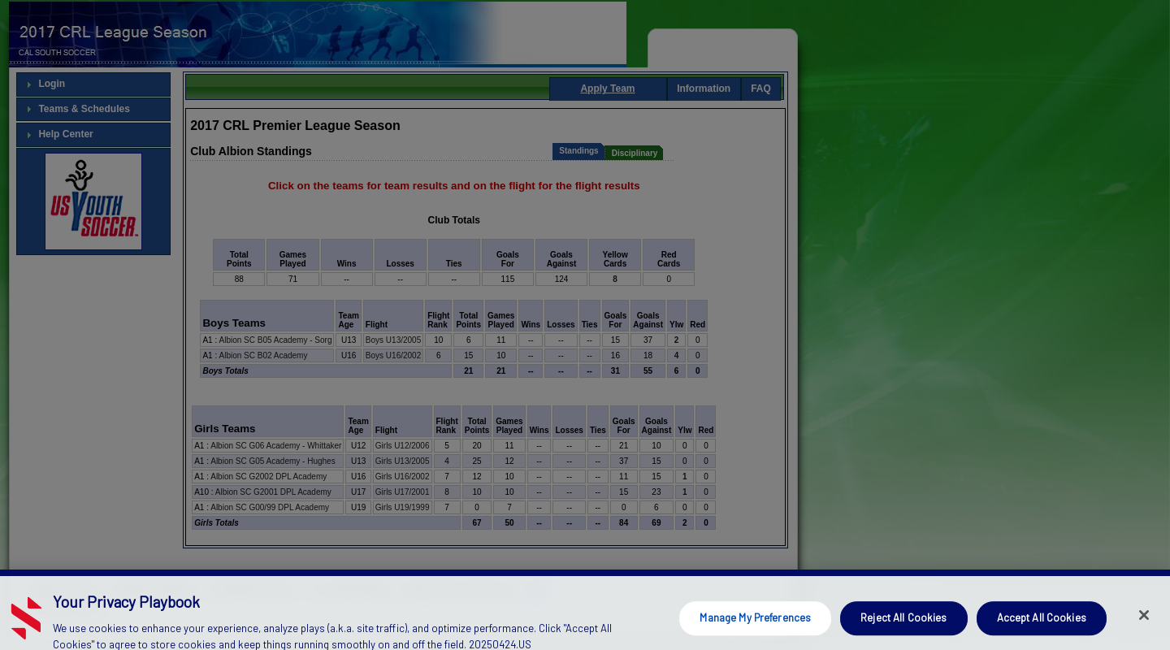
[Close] (1144, 630)
